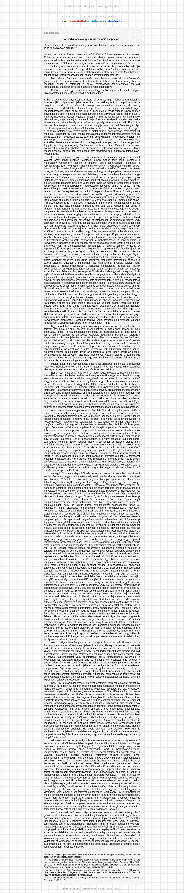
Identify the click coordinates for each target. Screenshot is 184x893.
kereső (118, 888)
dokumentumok (89, 888)
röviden (118, 21)
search (110, 888)
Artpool (101, 888)
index (65, 888)
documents (75, 888)
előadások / (110, 21)
